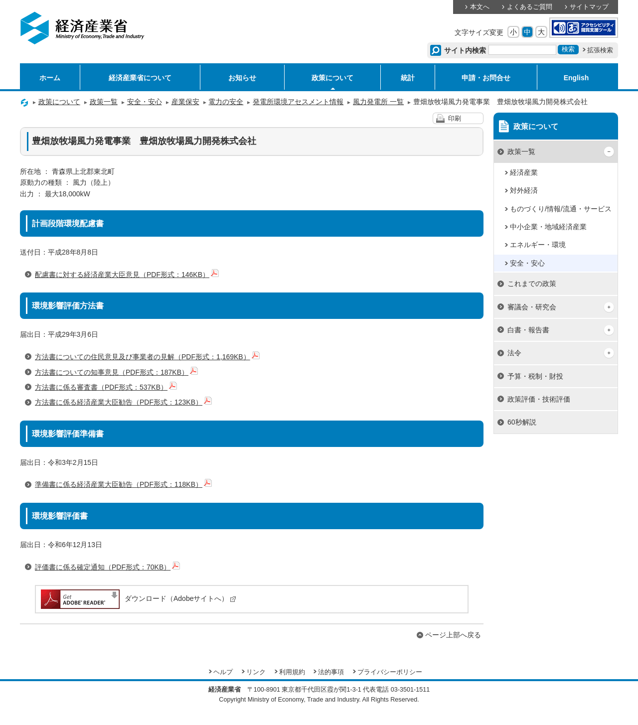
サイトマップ (589, 6)
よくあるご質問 (529, 6)
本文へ (479, 6)
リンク (256, 672)
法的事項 (331, 672)
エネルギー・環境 (538, 245)
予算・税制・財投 (535, 376)
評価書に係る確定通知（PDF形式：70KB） (107, 567)
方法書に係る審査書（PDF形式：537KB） (106, 387)
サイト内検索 (465, 50)
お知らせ (242, 78)
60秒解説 (521, 422)
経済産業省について (140, 78)
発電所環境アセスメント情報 (298, 102)
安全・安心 (144, 102)
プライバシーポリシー (389, 672)
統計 (408, 78)
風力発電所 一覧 (378, 102)
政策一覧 (104, 102)
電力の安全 (225, 102)
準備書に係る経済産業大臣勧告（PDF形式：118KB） (123, 484)
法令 (514, 353)
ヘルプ (223, 672)
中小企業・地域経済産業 (548, 227)
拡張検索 (600, 50)
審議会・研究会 (531, 307)
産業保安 (185, 102)
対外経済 (524, 190)
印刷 (454, 118)
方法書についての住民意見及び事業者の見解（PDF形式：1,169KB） (147, 357)
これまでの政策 (531, 284)
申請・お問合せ (486, 78)
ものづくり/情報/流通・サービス (561, 209)
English (576, 78)
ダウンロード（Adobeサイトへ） (137, 598)
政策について (332, 78)
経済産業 (524, 172)
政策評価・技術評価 (538, 399)
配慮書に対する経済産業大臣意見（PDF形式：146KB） (127, 275)
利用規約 (292, 672)
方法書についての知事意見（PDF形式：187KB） (116, 372)
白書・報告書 (528, 330)
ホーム (49, 78)
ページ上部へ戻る (453, 635)
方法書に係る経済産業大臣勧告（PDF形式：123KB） (123, 402)
